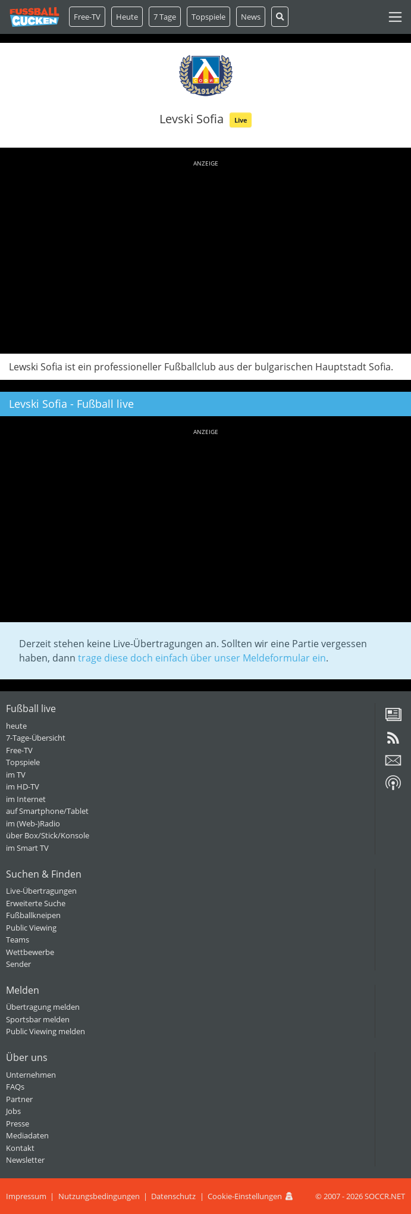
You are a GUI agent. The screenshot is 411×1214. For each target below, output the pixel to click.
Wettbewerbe (30, 952)
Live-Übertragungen (41, 890)
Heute (127, 16)
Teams (17, 939)
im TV (16, 774)
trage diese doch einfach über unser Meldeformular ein (202, 657)
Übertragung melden (43, 1006)
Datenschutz (173, 1196)
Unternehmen (31, 1074)
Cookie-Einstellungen (245, 1196)
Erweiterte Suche (35, 903)
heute (16, 725)
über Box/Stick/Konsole (47, 835)
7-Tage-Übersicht (35, 737)
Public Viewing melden (45, 1031)
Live (240, 120)
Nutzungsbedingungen (99, 1196)
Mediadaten (27, 1135)
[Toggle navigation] (395, 17)
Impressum (26, 1196)
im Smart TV (27, 847)
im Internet (26, 799)
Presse (17, 1123)
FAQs (15, 1086)
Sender (18, 964)
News (251, 16)
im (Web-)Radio (33, 823)
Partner (19, 1099)
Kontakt (20, 1148)
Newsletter (25, 1159)
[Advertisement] (205, 254)
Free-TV (87, 16)
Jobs (13, 1111)
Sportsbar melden (38, 1019)
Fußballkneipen (33, 915)
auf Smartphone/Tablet (47, 811)
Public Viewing (31, 927)
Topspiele (23, 762)
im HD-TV (22, 786)
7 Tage (164, 16)
